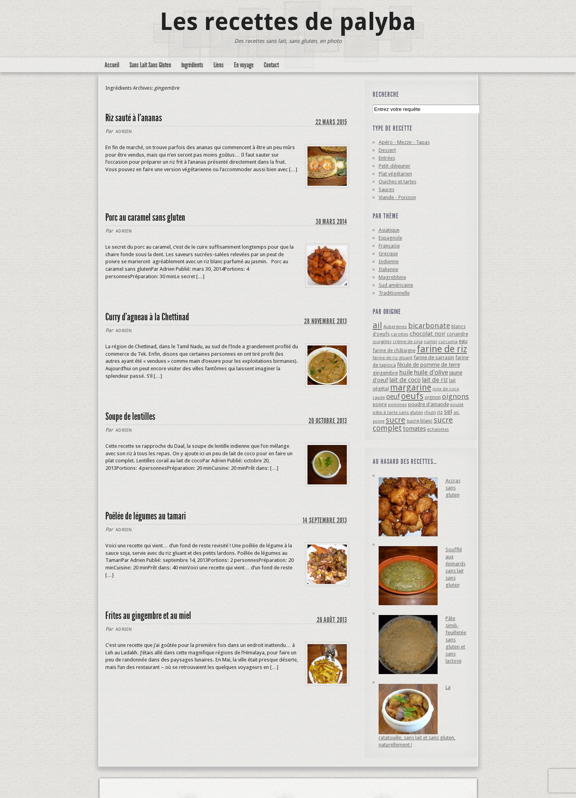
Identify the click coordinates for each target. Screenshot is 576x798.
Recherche (386, 94)
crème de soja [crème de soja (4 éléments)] (408, 341)
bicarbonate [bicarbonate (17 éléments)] (429, 325)
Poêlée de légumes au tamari (145, 516)
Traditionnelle (394, 293)
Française (389, 246)
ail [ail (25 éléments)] (377, 325)
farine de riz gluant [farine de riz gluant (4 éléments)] (392, 357)
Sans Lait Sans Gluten (150, 65)
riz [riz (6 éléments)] (440, 412)
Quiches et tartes (397, 182)
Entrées (387, 158)
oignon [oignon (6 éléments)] (433, 397)
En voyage (244, 65)
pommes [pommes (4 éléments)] (397, 404)
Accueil (112, 65)
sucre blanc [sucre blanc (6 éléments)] (419, 421)
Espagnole (390, 238)
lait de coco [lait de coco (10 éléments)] (405, 380)
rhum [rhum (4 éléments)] (430, 412)
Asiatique (389, 230)
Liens (218, 65)
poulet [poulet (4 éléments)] (457, 404)
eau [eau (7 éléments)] (463, 341)
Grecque (388, 254)
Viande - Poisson (397, 197)
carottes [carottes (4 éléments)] (400, 334)
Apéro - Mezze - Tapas (404, 142)
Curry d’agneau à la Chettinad (147, 317)
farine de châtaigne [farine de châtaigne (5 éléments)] (394, 350)
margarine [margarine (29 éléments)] (410, 387)
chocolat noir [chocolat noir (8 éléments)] (427, 333)
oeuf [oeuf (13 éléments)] (393, 397)
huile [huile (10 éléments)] (406, 372)
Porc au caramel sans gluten (145, 217)
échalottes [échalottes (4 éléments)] (438, 429)
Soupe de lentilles (130, 416)
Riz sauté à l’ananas (133, 118)
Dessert (387, 150)
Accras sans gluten (452, 488)
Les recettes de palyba (288, 21)
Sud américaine (396, 285)
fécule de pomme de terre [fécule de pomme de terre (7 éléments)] (428, 365)
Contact (271, 65)
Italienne (388, 269)
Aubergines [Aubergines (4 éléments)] (395, 326)
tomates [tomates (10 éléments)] (414, 428)
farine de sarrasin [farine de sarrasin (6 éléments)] (434, 357)
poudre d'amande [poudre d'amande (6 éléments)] (428, 404)
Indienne (389, 261)
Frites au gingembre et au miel (148, 616)
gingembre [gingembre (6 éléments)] (385, 373)
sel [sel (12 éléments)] (448, 412)
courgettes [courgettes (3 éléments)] (382, 342)
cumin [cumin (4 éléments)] (430, 341)
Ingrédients (192, 65)
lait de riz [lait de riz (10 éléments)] (435, 380)
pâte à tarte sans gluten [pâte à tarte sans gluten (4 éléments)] (398, 412)
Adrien (124, 131)
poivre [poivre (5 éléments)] (380, 404)
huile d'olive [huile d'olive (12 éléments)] (431, 372)
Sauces (386, 189)
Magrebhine (392, 277)
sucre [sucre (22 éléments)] (395, 420)
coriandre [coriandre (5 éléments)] (457, 334)
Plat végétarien (395, 174)
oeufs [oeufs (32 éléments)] (412, 396)
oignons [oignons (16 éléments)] (455, 396)
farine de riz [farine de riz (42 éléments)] (442, 349)
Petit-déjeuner (394, 166)
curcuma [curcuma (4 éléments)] (448, 341)
